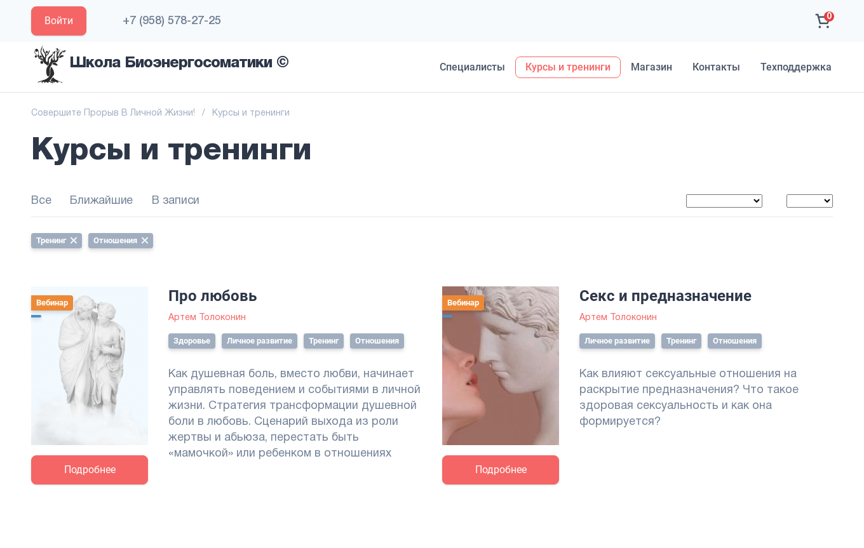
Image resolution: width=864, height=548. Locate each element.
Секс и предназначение (665, 296)
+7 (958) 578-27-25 (172, 21)
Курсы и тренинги (568, 67)
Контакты (716, 67)
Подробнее (90, 470)
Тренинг (56, 240)
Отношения (120, 240)
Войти (58, 21)
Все (41, 201)
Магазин (651, 67)
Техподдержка (796, 67)
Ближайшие (101, 201)
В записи (175, 201)
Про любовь (212, 296)
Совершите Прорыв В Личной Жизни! (113, 113)
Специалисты (472, 67)
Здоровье (191, 340)
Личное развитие (259, 340)
